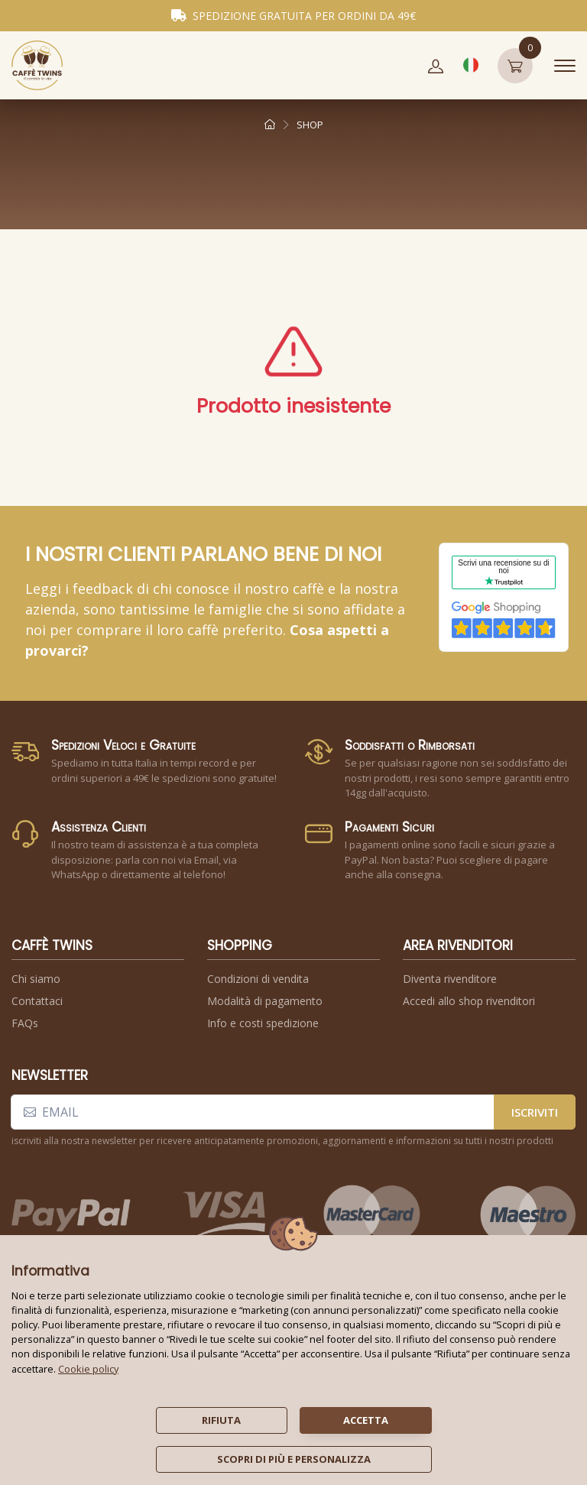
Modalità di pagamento (265, 1001)
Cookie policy (88, 1369)
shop (310, 124)
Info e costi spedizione (263, 1023)
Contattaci (37, 1001)
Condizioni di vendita (258, 978)
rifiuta (221, 1420)
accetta (365, 1420)
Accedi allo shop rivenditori (469, 1001)
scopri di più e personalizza (294, 1459)
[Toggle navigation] (565, 66)
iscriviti (534, 1112)
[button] (435, 65)
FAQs (24, 1023)
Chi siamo (35, 978)
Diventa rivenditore (450, 978)
